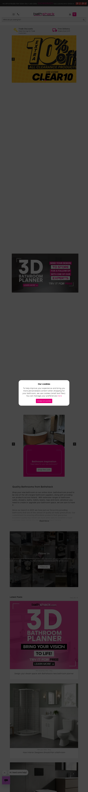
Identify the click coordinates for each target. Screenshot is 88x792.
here (60, 396)
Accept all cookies (44, 401)
